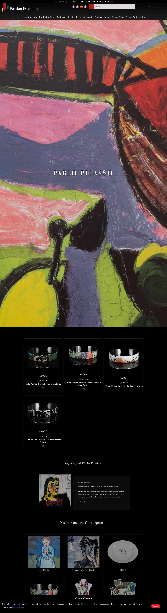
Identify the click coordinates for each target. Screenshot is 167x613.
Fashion (98, 17)
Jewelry (71, 17)
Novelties (37, 17)
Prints (52, 17)
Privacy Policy (18, 608)
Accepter (155, 606)
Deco (78, 17)
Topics (46, 17)
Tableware (61, 17)
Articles (142, 17)
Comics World (132, 17)
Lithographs (88, 17)
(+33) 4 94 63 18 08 (68, 2)
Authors (28, 17)
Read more (81, 501)
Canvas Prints (118, 17)
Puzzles (107, 17)
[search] (114, 6)
